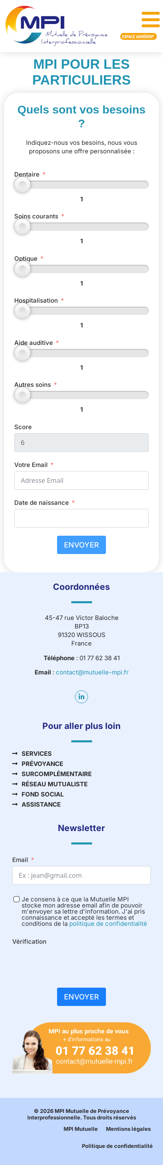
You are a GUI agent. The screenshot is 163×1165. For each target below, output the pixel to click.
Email (20, 860)
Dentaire (27, 174)
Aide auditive (33, 343)
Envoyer (81, 545)
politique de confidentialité (108, 923)
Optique (25, 258)
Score (23, 427)
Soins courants (36, 216)
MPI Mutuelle (81, 1129)
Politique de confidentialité (117, 1146)
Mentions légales (128, 1129)
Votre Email (31, 465)
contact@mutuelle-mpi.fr (92, 672)
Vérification (29, 941)
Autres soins (32, 384)
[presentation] (74, 964)
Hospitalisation (36, 300)
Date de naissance (41, 502)
